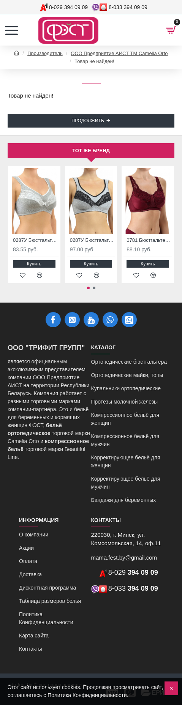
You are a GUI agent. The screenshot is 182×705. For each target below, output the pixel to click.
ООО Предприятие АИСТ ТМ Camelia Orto (119, 53)
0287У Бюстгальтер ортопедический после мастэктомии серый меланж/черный (93, 240)
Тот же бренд (91, 150)
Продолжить (87, 120)
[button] (88, 288)
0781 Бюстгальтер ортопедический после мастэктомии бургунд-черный (149, 240)
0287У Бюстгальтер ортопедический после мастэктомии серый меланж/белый (36, 240)
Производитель (45, 53)
